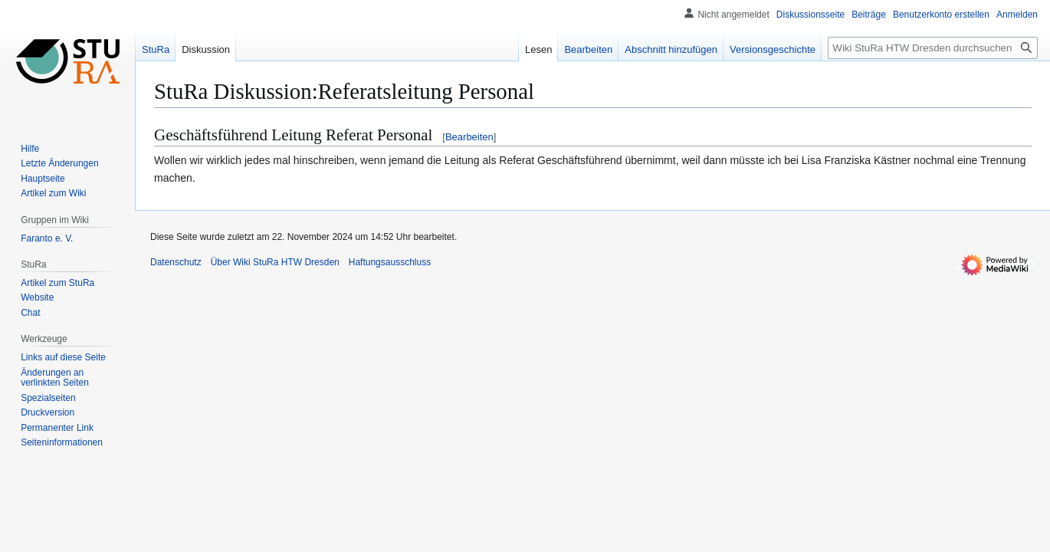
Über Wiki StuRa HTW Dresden (275, 262)
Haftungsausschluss (390, 262)
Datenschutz (176, 262)
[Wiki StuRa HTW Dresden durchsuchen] (933, 48)
